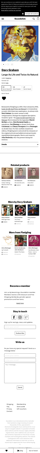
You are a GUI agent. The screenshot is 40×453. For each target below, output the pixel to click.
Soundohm (20, 18)
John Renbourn (19, 250)
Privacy (9, 409)
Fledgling (8, 78)
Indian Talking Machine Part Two (7, 183)
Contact (9, 411)
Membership (21, 404)
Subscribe (20, 333)
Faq (8, 406)
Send (20, 387)
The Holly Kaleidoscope (19, 220)
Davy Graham (10, 70)
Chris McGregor (6, 248)
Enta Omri (30, 182)
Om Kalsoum (18, 180)
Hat (29, 219)
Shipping (10, 404)
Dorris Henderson (20, 248)
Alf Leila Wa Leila (19, 182)
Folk (7, 83)
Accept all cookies (31, 14)
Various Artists (6, 180)
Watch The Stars (19, 252)
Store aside (21, 406)
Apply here (20, 303)
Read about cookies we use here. (11, 10)
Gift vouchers (21, 409)
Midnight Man (6, 219)
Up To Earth (5, 250)
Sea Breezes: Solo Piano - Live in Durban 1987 (33, 252)
